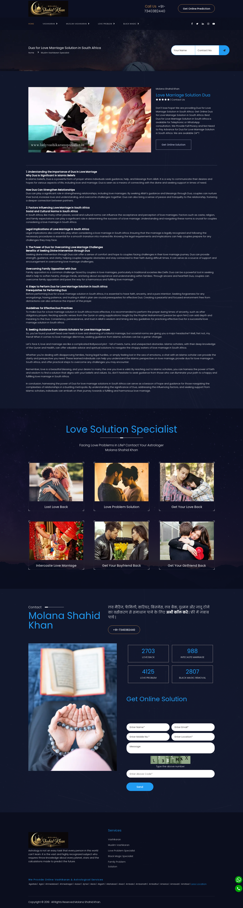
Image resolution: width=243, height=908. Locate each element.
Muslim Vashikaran (76, 23)
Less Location (199, 884)
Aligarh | (102, 884)
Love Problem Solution (121, 507)
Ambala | (130, 884)
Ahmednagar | (67, 884)
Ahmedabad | (52, 884)
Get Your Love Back (186, 507)
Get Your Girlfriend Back (187, 565)
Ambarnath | (142, 884)
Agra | (42, 884)
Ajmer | (86, 884)
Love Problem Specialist (121, 850)
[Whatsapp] (238, 879)
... (148, 23)
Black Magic (129, 23)
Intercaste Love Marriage (56, 565)
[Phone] (238, 888)
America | (165, 884)
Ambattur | (154, 884)
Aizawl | (78, 884)
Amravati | (175, 884)
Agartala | (33, 884)
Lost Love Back (56, 507)
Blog (142, 850)
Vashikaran (49, 23)
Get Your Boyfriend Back (121, 565)
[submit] (224, 50)
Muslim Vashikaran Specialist (55, 52)
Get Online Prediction (196, 9)
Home (31, 23)
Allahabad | (112, 884)
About (143, 844)
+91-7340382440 (154, 8)
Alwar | (122, 884)
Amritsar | (186, 884)
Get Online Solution (173, 144)
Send (140, 787)
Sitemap (144, 855)
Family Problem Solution (117, 864)
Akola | (93, 884)
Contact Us (178, 99)
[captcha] (170, 774)
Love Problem (105, 23)
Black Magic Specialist (120, 855)
